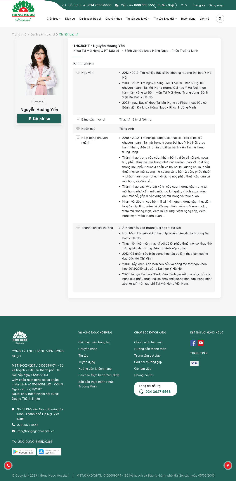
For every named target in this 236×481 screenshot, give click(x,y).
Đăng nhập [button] (216, 5)
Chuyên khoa (113, 18)
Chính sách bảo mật (148, 342)
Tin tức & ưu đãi (164, 18)
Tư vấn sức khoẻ (137, 18)
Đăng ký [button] (199, 5)
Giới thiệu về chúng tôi (94, 342)
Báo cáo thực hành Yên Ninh (98, 375)
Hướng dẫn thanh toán (150, 349)
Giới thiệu (52, 18)
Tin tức (83, 355)
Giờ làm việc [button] (142, 368)
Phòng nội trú (144, 375)
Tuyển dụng (188, 18)
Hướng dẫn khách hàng (95, 368)
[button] (39, 118)
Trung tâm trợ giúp (147, 355)
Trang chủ (19, 34)
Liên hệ (204, 18)
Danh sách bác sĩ (90, 18)
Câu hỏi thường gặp (148, 362)
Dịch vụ (70, 18)
